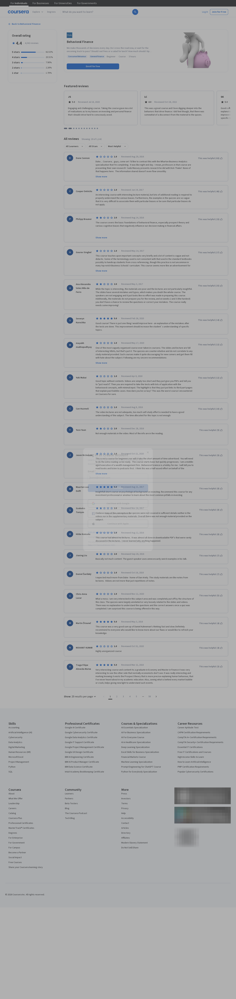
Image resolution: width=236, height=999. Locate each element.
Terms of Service (103, 544)
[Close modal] (148, 452)
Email (92, 471)
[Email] (118, 477)
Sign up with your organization (102, 532)
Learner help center (118, 537)
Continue (118, 488)
